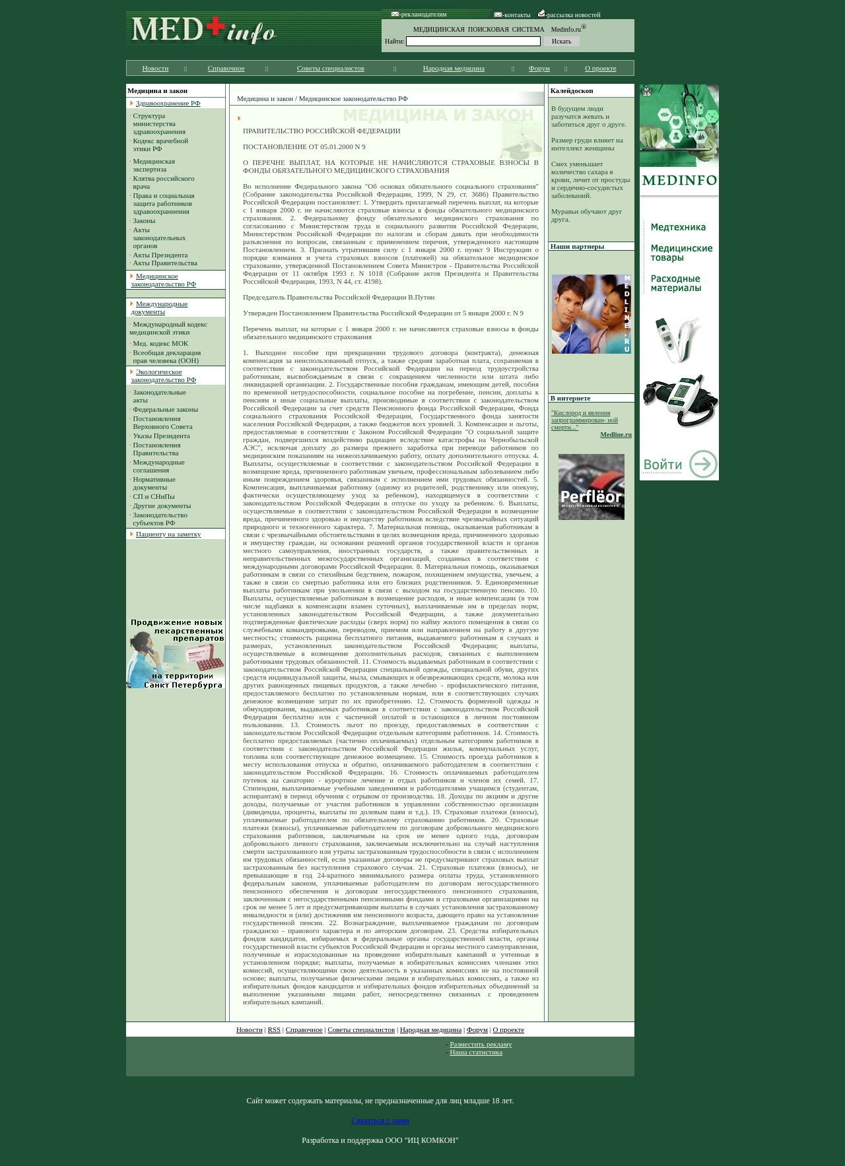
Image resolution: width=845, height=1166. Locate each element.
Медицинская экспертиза (152, 165)
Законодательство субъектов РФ (158, 519)
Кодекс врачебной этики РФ (158, 144)
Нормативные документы (152, 483)
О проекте (601, 68)
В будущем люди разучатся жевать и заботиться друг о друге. (588, 116)
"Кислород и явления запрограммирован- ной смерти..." (584, 420)
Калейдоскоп (572, 90)
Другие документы (162, 505)
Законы (144, 220)
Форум (539, 68)
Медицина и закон (265, 98)
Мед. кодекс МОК (161, 343)
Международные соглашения (157, 466)
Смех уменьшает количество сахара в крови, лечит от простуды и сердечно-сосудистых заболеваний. (590, 179)
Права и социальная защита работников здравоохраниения (162, 203)
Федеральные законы (166, 409)
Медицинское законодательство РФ (353, 98)
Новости (155, 68)
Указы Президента (161, 435)
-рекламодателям (419, 14)
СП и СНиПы (154, 496)
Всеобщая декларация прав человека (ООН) (165, 356)
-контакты (512, 14)
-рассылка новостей (569, 14)
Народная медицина (454, 68)
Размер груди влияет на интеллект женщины (587, 144)
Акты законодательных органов (157, 237)
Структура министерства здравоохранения (157, 123)
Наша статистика (476, 1052)
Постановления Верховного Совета (161, 422)
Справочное (226, 68)
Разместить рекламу (481, 1044)
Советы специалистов (330, 68)
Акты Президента (160, 255)
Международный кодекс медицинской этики (168, 328)
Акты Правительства (165, 263)
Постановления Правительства (155, 449)
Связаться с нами (380, 1120)
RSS (274, 1029)
